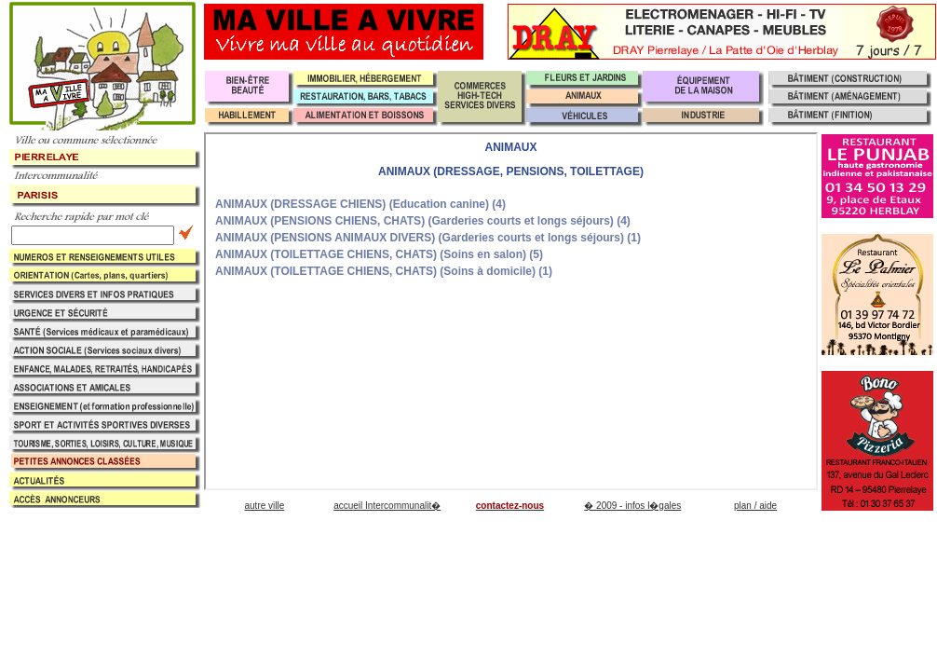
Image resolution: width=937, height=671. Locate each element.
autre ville (264, 505)
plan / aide (755, 505)
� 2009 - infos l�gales (632, 505)
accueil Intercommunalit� (387, 505)
